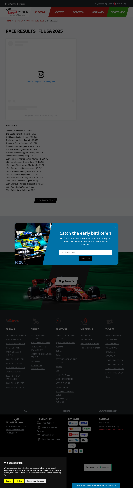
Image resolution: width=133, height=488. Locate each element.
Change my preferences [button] (35, 481)
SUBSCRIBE (85, 259)
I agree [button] (8, 481)
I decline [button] (19, 481)
